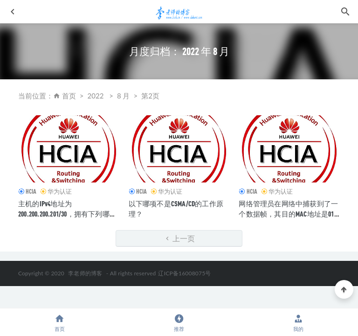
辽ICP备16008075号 (184, 273)
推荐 (179, 323)
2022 (96, 95)
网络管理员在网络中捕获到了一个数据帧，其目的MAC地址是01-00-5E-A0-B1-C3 (288, 213)
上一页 (179, 238)
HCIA (31, 191)
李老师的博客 (85, 273)
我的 (298, 323)
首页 (69, 95)
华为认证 (60, 191)
